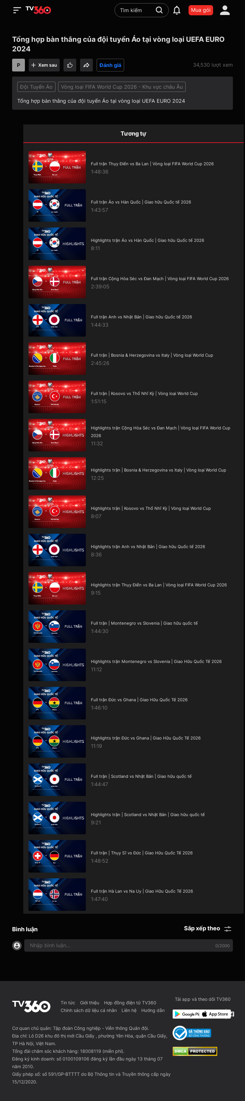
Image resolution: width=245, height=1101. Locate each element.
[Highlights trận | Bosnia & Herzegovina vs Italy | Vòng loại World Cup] (133, 473)
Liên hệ (129, 1010)
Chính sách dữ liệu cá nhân (89, 1010)
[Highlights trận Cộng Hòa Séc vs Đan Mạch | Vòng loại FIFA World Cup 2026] (133, 435)
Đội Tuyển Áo (36, 87)
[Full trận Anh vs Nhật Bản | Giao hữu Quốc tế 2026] (133, 320)
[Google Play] (185, 1014)
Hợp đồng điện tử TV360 (130, 1002)
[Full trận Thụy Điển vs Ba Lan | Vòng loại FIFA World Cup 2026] (133, 167)
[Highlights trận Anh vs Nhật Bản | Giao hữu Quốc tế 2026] (133, 550)
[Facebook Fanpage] (231, 1014)
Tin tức (68, 1002)
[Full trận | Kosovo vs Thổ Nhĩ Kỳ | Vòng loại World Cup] (133, 397)
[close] (234, 19)
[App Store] (211, 1014)
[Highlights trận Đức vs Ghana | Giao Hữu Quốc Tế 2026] (133, 741)
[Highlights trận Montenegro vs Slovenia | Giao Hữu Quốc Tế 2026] (133, 665)
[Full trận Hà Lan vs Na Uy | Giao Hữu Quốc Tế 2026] (133, 894)
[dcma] (195, 1054)
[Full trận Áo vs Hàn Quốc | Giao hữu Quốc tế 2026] (133, 205)
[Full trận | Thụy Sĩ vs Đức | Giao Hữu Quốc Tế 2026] (133, 856)
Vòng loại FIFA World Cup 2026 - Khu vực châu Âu (122, 87)
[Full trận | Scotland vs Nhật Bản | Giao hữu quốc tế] (133, 780)
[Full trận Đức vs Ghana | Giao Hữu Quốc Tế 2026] (133, 703)
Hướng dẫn (153, 1010)
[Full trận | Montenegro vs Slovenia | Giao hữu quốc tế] (133, 626)
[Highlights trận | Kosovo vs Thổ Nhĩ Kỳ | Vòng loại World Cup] (133, 512)
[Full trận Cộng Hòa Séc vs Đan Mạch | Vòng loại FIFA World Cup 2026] (133, 282)
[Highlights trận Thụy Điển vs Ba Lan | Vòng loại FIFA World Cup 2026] (133, 588)
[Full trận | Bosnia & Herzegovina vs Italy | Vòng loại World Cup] (133, 358)
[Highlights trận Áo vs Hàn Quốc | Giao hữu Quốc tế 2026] (133, 244)
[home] (38, 10)
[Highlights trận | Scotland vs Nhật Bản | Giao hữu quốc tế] (133, 818)
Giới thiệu (89, 1002)
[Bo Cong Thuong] (192, 1033)
